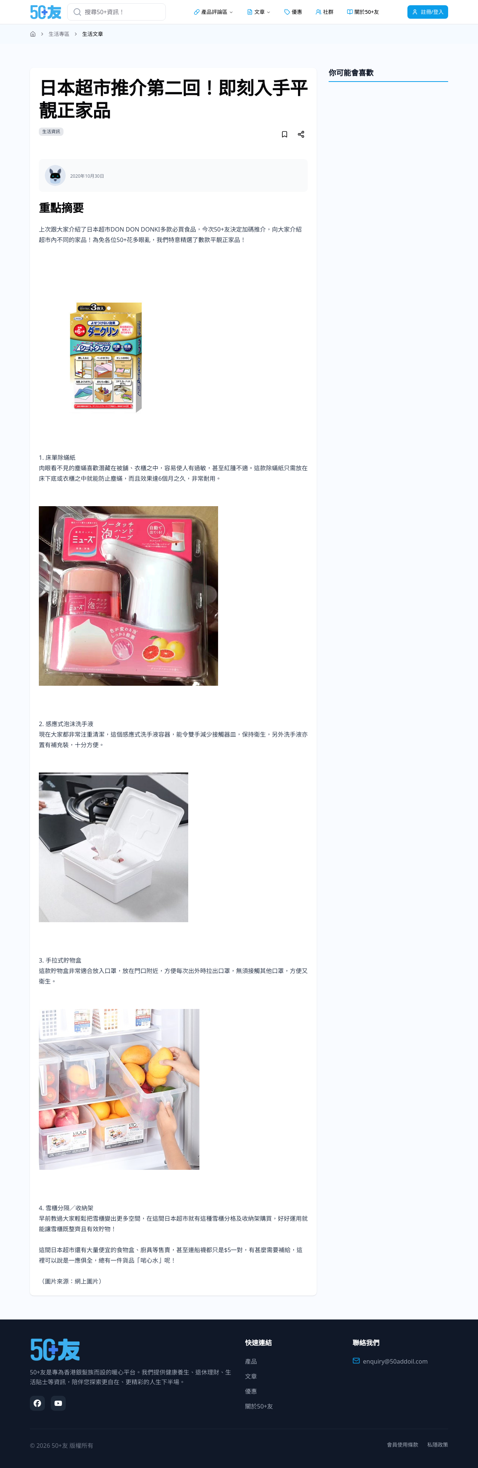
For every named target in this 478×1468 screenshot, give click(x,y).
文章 (251, 1376)
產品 (251, 1361)
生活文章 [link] (92, 33)
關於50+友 (363, 11)
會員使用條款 (402, 1444)
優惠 (293, 11)
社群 (324, 11)
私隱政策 (437, 1444)
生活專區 (59, 33)
